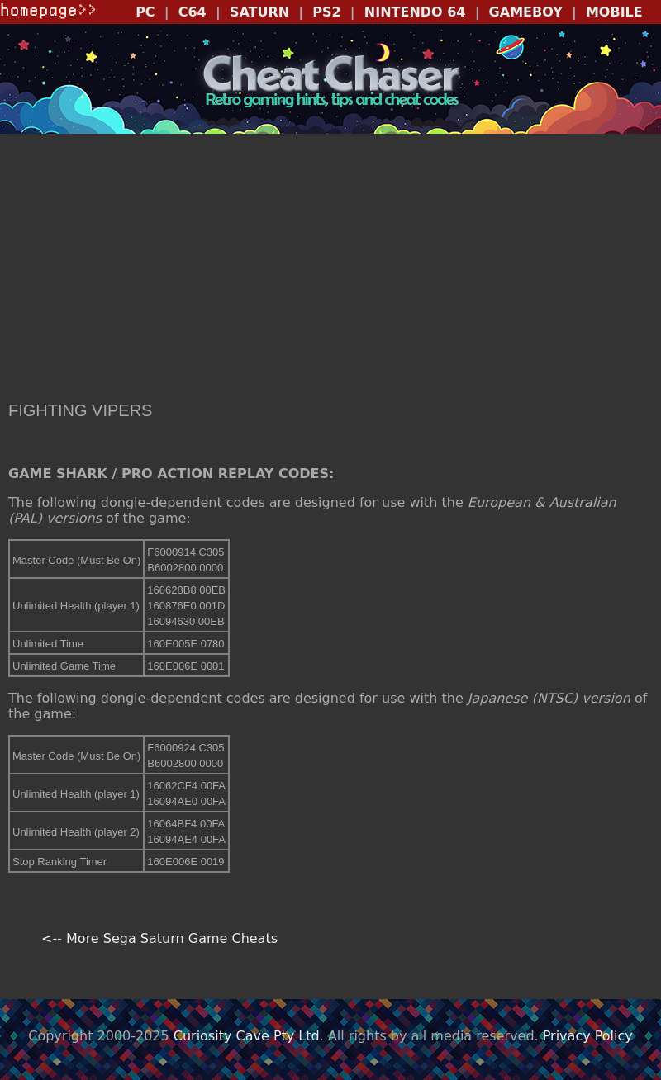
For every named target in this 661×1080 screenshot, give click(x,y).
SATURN (259, 12)
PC (145, 12)
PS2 (326, 12)
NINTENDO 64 (415, 12)
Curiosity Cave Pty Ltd (247, 1036)
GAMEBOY (526, 12)
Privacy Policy (588, 1036)
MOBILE (614, 12)
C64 (192, 12)
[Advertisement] (330, 269)
